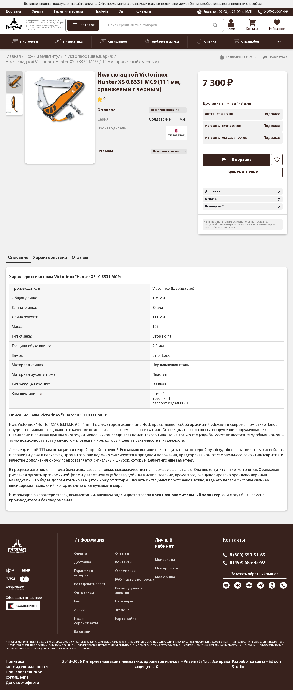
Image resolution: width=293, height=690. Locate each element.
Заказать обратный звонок (254, 574)
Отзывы (122, 553)
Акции (79, 610)
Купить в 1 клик (243, 172)
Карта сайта (125, 619)
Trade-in (101, 12)
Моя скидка (165, 577)
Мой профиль (166, 568)
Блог (78, 601)
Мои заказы (165, 560)
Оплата (37, 12)
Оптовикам (84, 593)
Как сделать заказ (89, 584)
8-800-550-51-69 (275, 12)
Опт (122, 12)
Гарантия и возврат (69, 12)
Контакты (143, 12)
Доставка (13, 12)
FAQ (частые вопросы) (134, 580)
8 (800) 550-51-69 (247, 555)
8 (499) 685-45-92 (247, 563)
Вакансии (82, 632)
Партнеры (124, 601)
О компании (125, 571)
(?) (40, 394)
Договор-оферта (22, 683)
